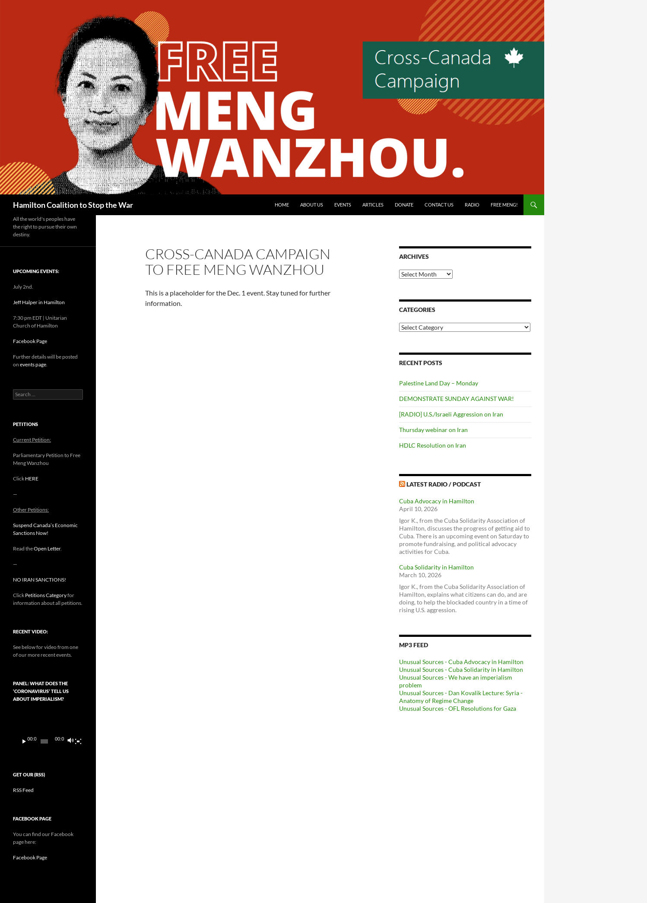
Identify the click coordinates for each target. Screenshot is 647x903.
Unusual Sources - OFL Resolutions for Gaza (457, 708)
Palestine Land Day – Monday (438, 383)
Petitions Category (46, 595)
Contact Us (439, 204)
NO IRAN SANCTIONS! (39, 579)
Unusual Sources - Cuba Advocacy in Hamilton (461, 661)
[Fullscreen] (78, 741)
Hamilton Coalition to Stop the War (73, 205)
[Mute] (70, 741)
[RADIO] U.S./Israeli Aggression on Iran (451, 414)
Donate (404, 204)
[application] (48, 730)
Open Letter (47, 548)
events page (33, 364)
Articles (373, 204)
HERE (31, 478)
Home (282, 204)
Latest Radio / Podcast (443, 484)
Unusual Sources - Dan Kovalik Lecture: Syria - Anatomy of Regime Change (461, 696)
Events (342, 204)
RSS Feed (23, 790)
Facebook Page (30, 341)
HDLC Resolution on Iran (432, 445)
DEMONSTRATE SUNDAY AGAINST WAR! (456, 398)
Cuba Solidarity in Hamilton (436, 567)
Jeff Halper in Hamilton (39, 302)
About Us (311, 204)
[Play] (24, 741)
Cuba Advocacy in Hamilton (436, 501)
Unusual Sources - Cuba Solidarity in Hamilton (461, 669)
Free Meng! (504, 204)
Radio (472, 204)
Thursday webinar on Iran (433, 429)
